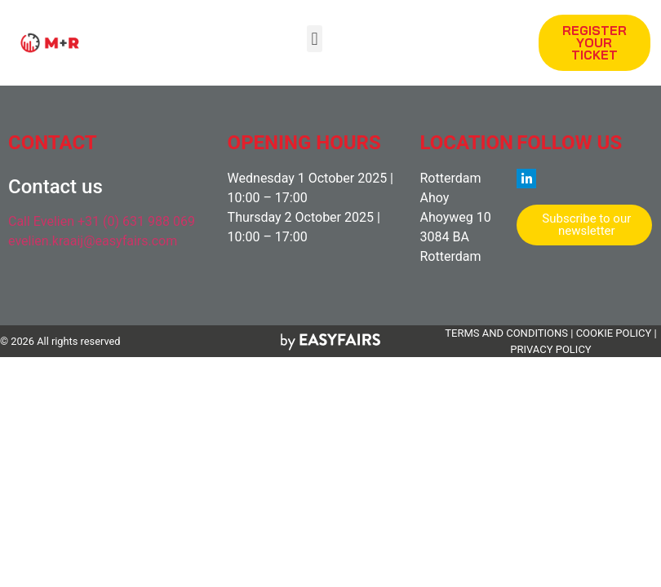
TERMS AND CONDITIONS (506, 333)
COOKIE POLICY (614, 333)
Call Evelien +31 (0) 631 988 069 (101, 221)
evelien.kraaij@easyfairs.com (92, 241)
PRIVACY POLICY (550, 349)
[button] (314, 38)
